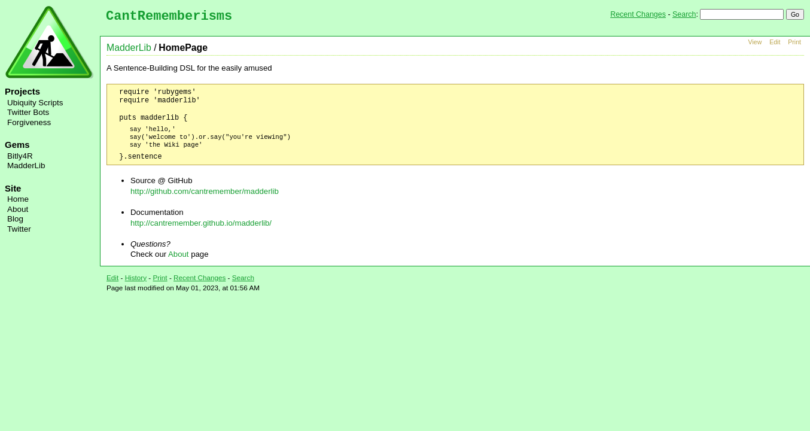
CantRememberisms (169, 16)
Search (684, 14)
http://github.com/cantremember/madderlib (204, 191)
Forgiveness (29, 122)
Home (18, 199)
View (755, 41)
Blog (15, 218)
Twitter (19, 228)
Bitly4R (20, 155)
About (17, 209)
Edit (774, 41)
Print (794, 41)
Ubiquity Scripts (35, 102)
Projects (22, 91)
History (136, 277)
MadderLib (26, 165)
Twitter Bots (28, 112)
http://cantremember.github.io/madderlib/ (201, 222)
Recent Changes (638, 14)
